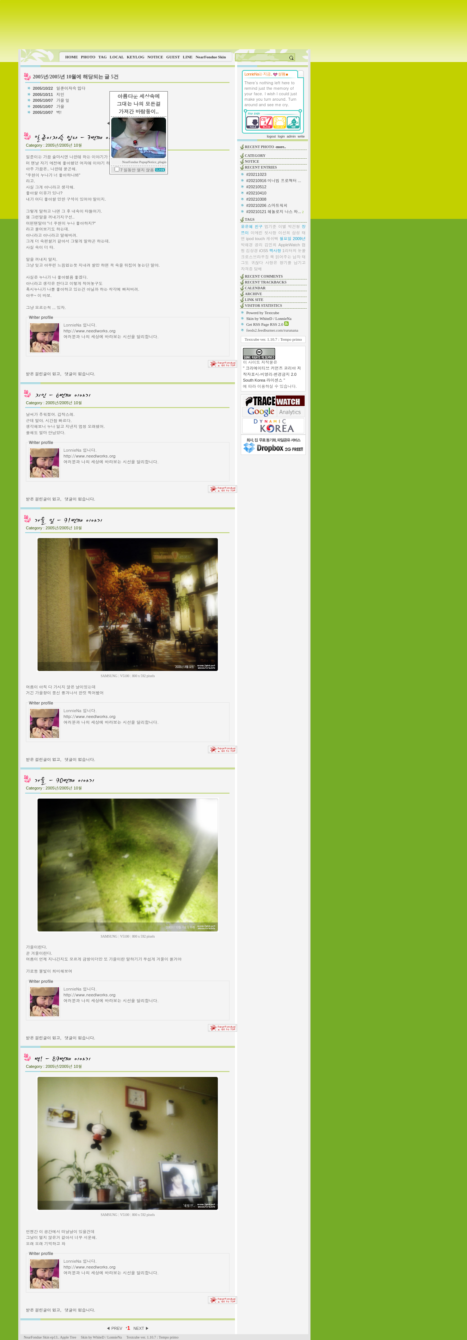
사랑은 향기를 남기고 (285, 262)
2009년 (299, 238)
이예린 (257, 233)
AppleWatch (289, 245)
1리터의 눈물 (294, 250)
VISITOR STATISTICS (263, 306)
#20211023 (256, 174)
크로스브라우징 (255, 257)
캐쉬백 (272, 238)
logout (271, 136)
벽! (59, 112)
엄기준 (271, 226)
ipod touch (255, 238)
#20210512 (256, 187)
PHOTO (88, 57)
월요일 (285, 238)
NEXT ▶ (141, 1328)
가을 (60, 106)
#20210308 (256, 199)
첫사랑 (271, 233)
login (281, 136)
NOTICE (155, 57)
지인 (60, 94)
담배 (258, 269)
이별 (282, 226)
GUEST (173, 57)
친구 (259, 226)
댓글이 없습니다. (80, 374)
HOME (71, 57)
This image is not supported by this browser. (164, 24)
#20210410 (256, 193)
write (301, 136)
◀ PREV (114, 1328)
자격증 (247, 269)
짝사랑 (275, 250)
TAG (102, 57)
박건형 (294, 226)
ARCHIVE (253, 294)
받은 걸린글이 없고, (43, 374)
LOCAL (117, 57)
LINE (188, 57)
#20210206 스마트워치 (266, 205)
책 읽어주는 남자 (285, 257)
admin (291, 136)
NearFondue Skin (211, 57)
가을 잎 (63, 100)
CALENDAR (255, 288)
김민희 (271, 245)
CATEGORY (255, 156)
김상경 (252, 250)
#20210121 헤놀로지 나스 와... (273, 211)
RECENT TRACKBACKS (265, 282)
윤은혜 (247, 226)
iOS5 (263, 250)
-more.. (280, 147)
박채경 (247, 245)
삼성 (296, 233)
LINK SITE (254, 300)
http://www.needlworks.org (89, 330)
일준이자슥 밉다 (71, 88)
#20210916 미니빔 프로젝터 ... (273, 180)
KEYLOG (135, 57)
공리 (259, 245)
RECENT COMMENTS (264, 276)
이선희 (284, 233)
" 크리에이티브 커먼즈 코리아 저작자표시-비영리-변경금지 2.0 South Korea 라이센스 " (272, 374)
